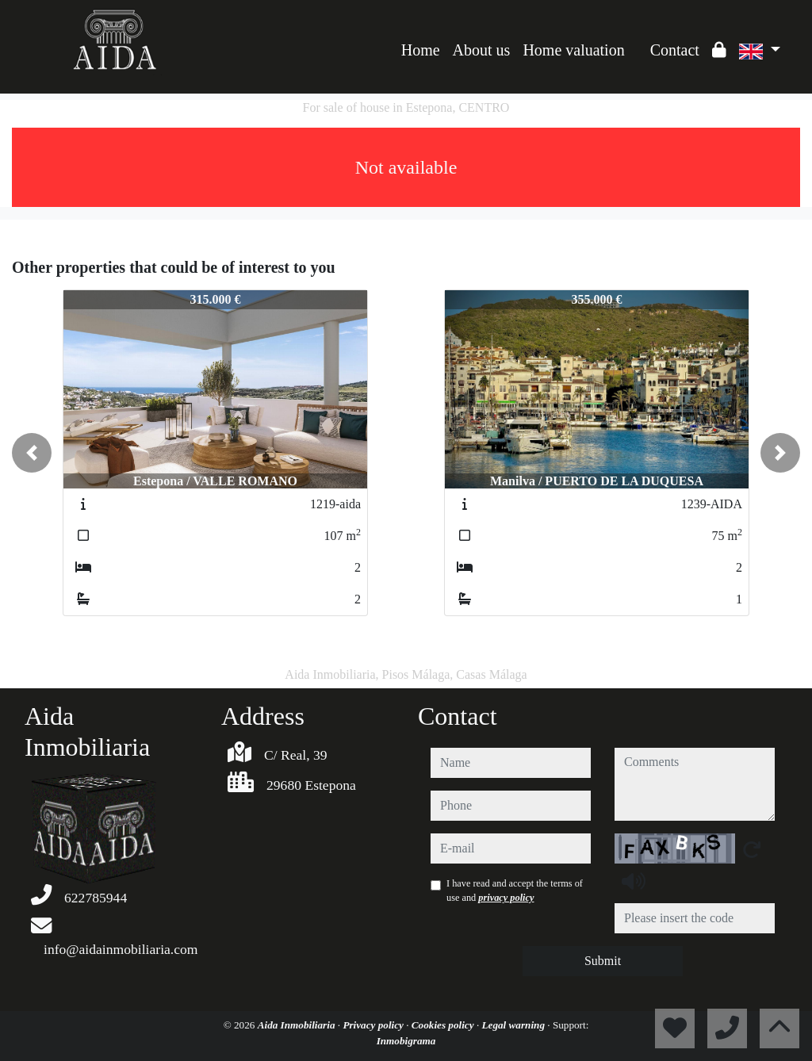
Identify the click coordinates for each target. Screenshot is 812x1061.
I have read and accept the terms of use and (514, 890)
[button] (32, 453)
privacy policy (506, 897)
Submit (602, 960)
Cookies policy (444, 1025)
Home (420, 50)
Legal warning (514, 1025)
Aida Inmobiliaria (298, 1025)
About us (482, 50)
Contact (674, 50)
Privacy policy (374, 1025)
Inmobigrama (406, 1041)
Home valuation (573, 50)
